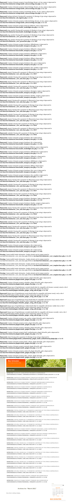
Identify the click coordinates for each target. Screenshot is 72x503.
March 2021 (58, 487)
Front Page (11, 370)
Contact (10, 485)
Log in (17, 485)
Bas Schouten (13, 361)
